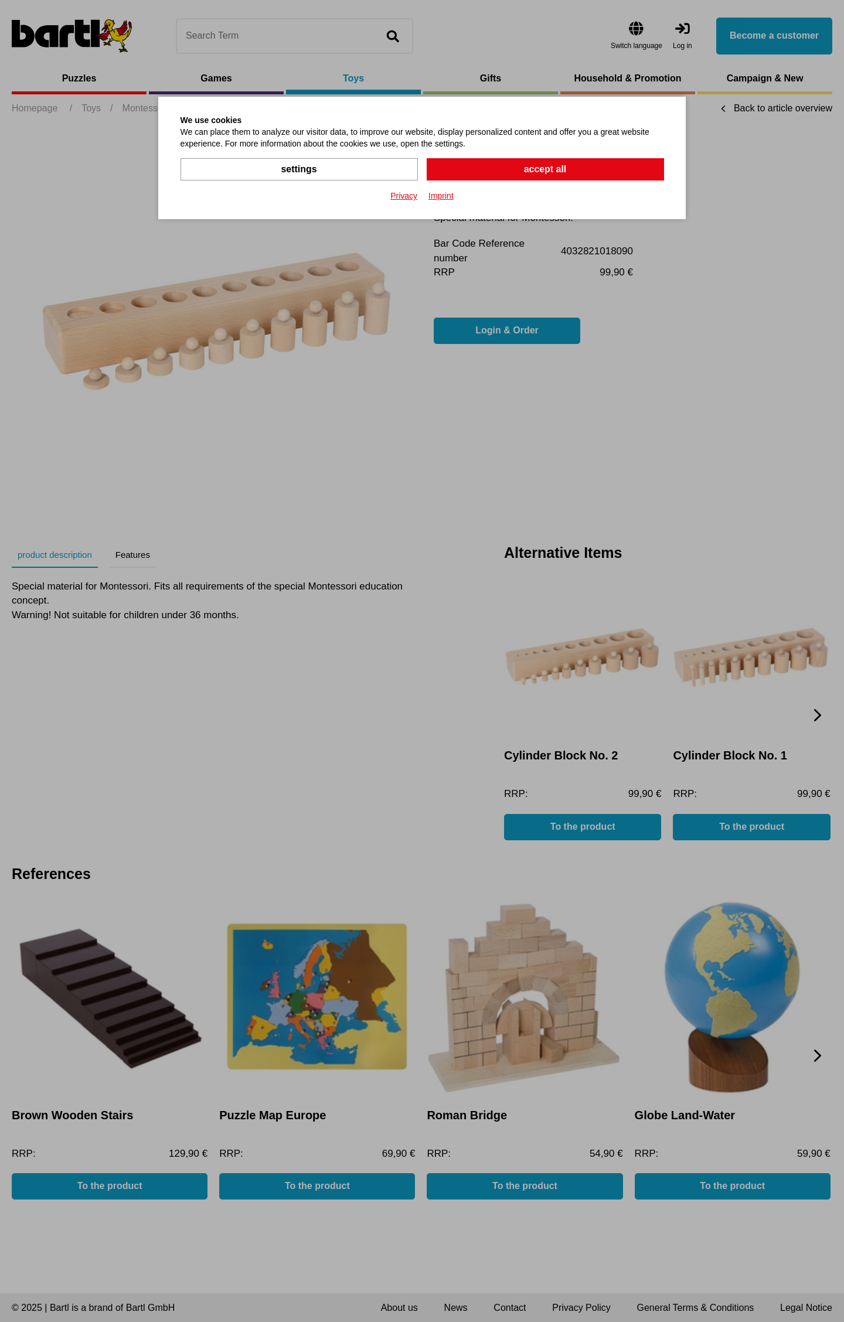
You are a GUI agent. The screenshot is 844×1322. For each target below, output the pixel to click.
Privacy (403, 195)
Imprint (441, 195)
